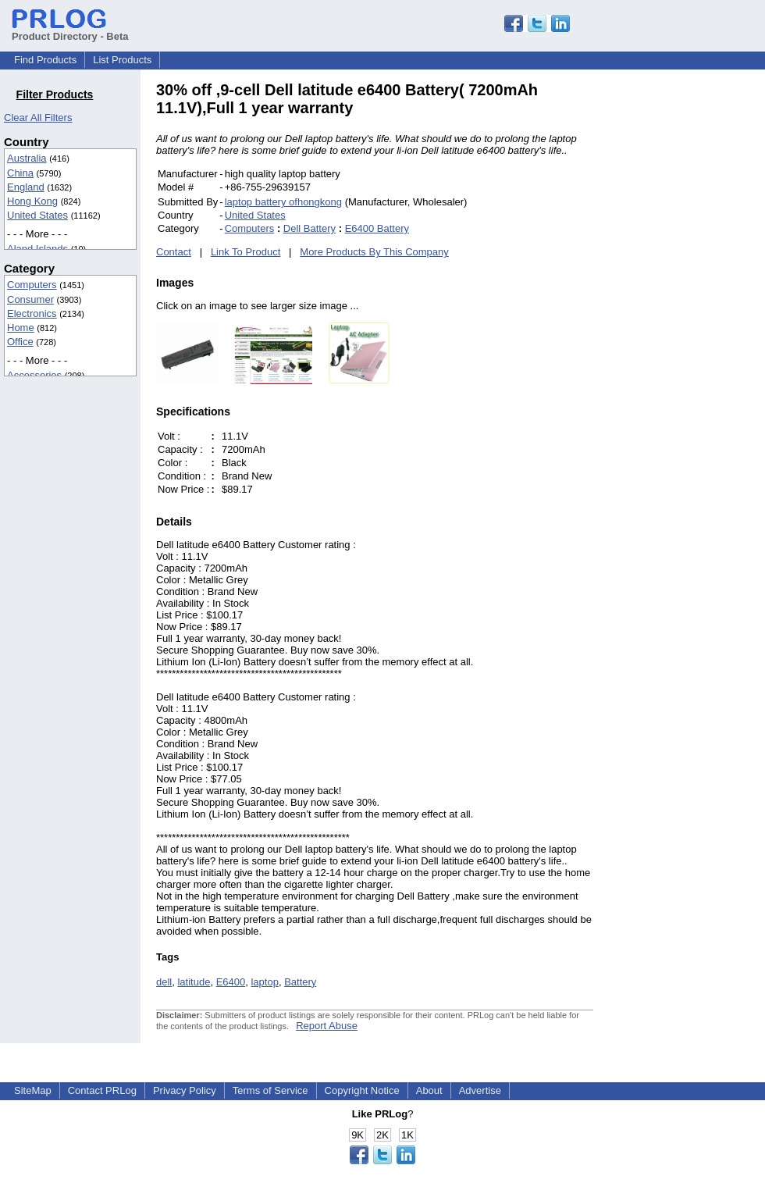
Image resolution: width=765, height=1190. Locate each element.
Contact (173, 252)
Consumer (30, 299)
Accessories (34, 375)
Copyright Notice (362, 1090)
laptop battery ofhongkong (283, 202)
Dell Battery (309, 228)
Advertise (480, 1090)
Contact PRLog (102, 1090)
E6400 (231, 982)
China (20, 173)
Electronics (32, 313)
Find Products (45, 60)
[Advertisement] (698, 315)
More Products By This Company (374, 252)
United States (37, 215)
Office (20, 341)
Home (20, 327)
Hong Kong (32, 201)
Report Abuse (327, 1025)
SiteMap (33, 1090)
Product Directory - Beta (70, 30)
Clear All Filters (38, 117)
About (429, 1090)
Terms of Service (270, 1090)
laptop (264, 982)
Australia (27, 158)
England (25, 187)
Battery (300, 982)
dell (164, 982)
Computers (32, 284)
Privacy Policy (184, 1090)
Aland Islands (37, 249)
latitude (193, 982)
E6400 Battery (377, 228)
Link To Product (245, 252)
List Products (122, 60)
